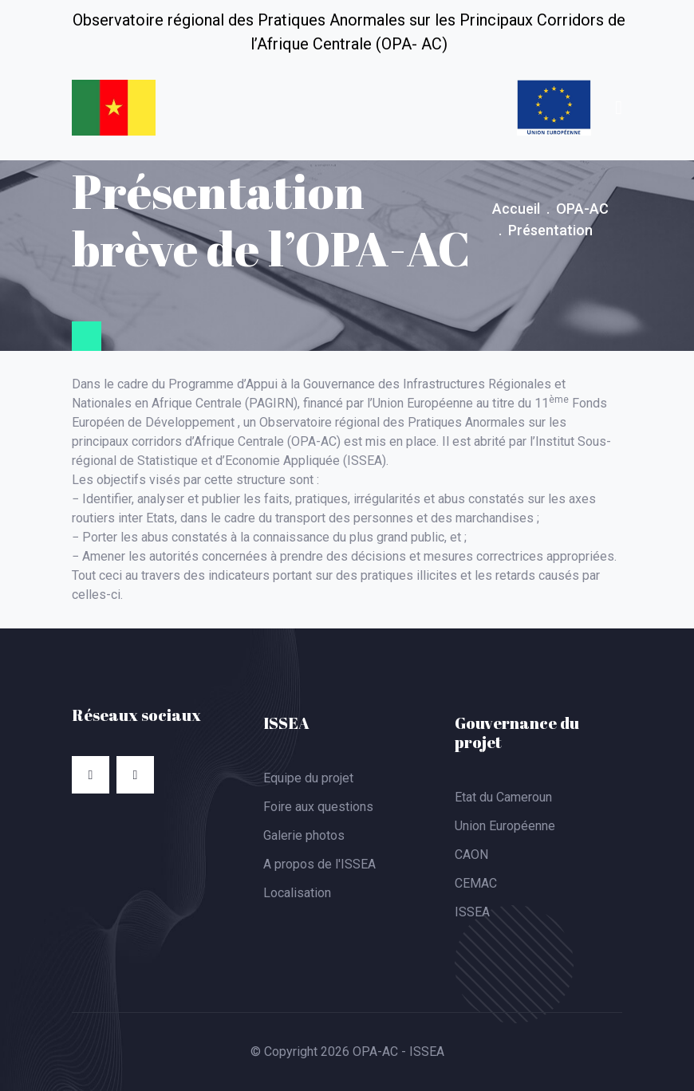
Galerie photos (304, 835)
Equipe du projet (308, 778)
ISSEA (472, 912)
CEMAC (476, 883)
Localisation (297, 892)
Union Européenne (505, 825)
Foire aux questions (318, 806)
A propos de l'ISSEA (319, 864)
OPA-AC (582, 208)
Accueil (516, 208)
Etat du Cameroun (503, 797)
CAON (471, 854)
